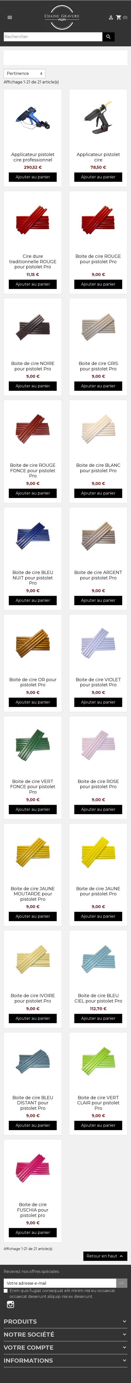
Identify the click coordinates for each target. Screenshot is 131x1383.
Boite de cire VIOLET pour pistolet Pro (98, 682)
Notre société (29, 1334)
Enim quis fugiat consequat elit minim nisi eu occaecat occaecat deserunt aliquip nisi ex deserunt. (62, 1293)
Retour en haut (105, 1256)
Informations (28, 1360)
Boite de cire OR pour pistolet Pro (32, 682)
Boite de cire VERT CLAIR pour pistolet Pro (98, 1103)
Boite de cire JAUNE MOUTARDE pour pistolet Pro (33, 894)
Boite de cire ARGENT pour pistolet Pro (98, 575)
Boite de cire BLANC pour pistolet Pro (98, 468)
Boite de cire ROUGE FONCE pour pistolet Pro (32, 471)
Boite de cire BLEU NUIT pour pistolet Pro (32, 578)
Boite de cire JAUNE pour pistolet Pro (98, 891)
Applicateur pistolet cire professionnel (33, 157)
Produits (20, 1321)
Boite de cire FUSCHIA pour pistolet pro (32, 1210)
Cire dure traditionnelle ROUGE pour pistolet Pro (32, 262)
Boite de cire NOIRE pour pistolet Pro (33, 366)
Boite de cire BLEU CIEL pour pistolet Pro (98, 998)
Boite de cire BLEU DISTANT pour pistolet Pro (32, 1103)
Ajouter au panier (33, 177)
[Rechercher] (53, 36)
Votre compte (29, 1347)
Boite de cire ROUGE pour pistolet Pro (98, 259)
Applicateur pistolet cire (98, 157)
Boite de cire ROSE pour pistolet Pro (98, 784)
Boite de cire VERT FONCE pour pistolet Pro (32, 787)
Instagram (10, 1304)
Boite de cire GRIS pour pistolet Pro (98, 366)
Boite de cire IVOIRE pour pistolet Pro (33, 998)
